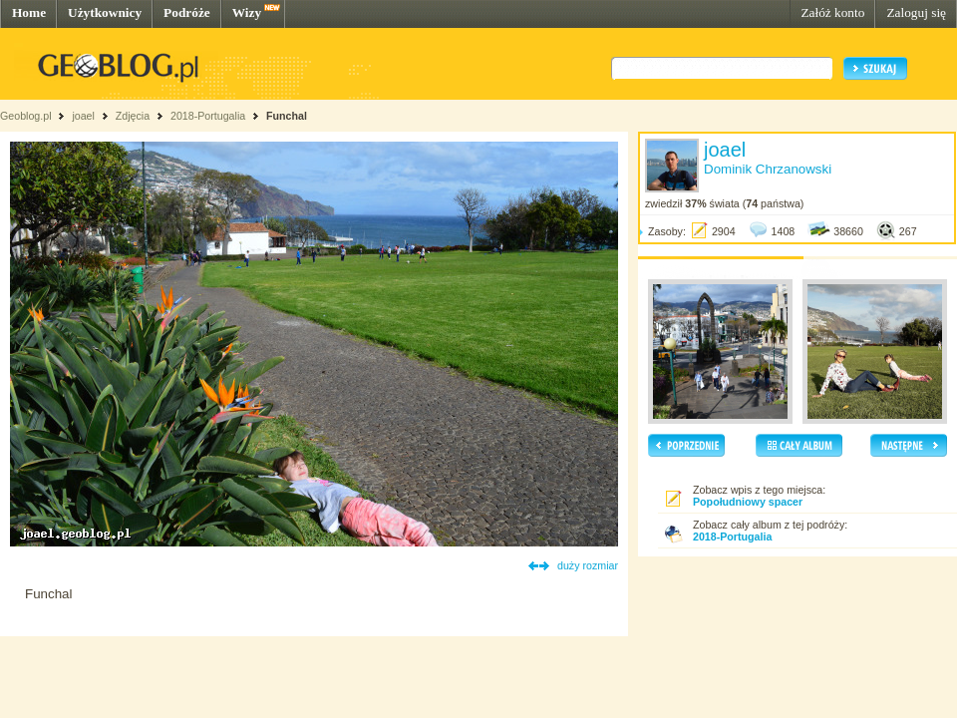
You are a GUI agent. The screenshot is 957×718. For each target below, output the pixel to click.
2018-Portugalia (207, 116)
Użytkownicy (105, 12)
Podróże (186, 12)
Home (29, 12)
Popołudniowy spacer (747, 502)
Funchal (286, 116)
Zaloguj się (916, 12)
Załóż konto (832, 12)
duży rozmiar (587, 565)
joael (83, 116)
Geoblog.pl (26, 116)
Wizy (246, 12)
